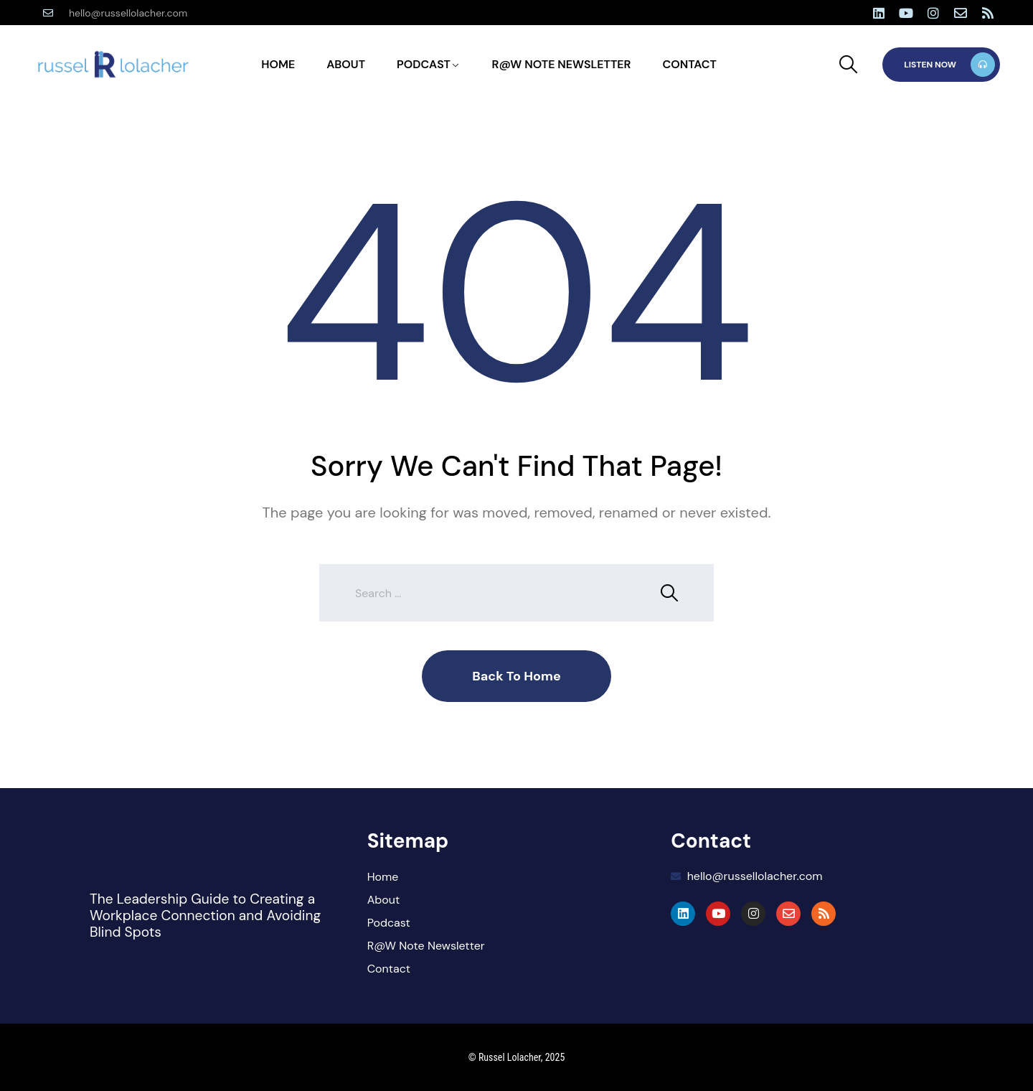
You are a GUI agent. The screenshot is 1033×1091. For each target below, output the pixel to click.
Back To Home (516, 676)
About (345, 64)
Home (278, 64)
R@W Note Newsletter (561, 64)
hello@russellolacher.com (128, 12)
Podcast (424, 64)
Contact (689, 64)
